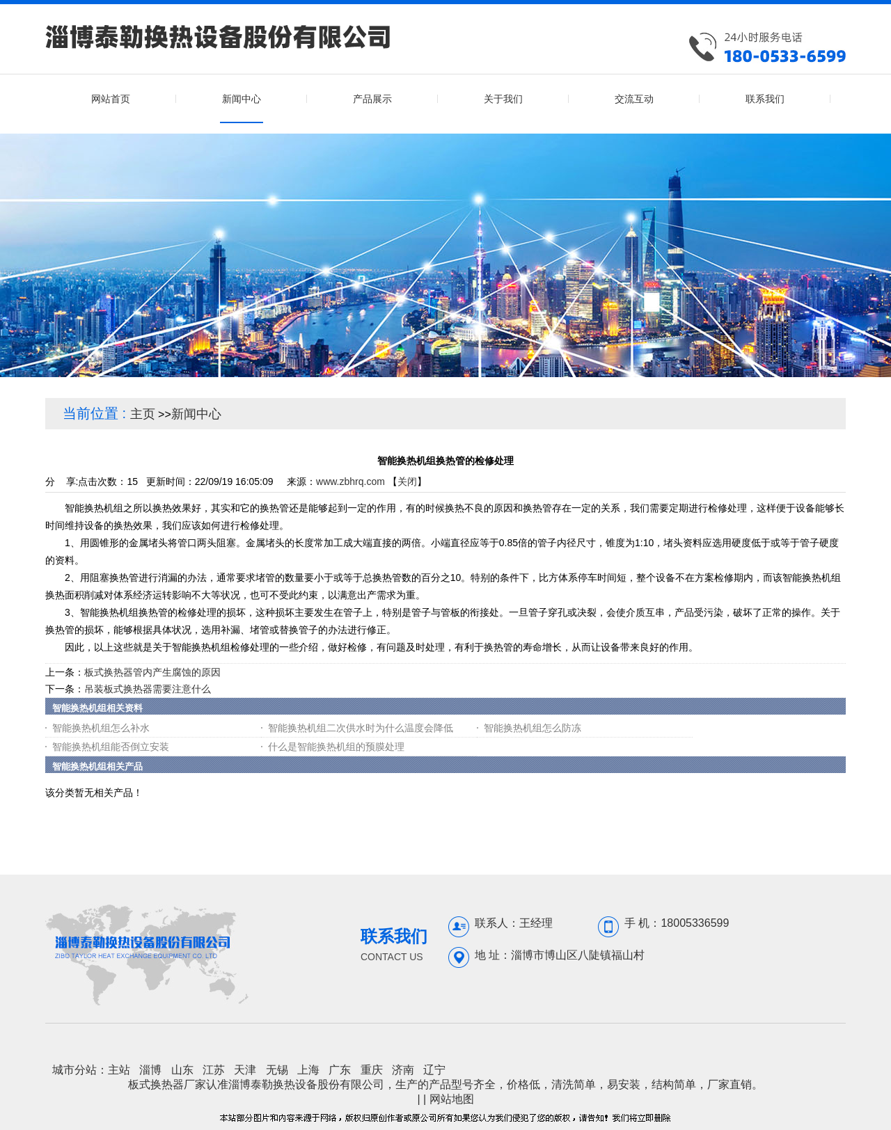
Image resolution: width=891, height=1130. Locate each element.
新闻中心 (196, 414)
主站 (119, 1070)
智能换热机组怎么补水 (101, 727)
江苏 (214, 1070)
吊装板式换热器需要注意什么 (147, 688)
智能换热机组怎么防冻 (532, 727)
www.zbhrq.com (350, 481)
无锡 (277, 1070)
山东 (182, 1070)
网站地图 (451, 1099)
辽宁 (434, 1070)
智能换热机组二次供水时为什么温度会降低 (360, 727)
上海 (308, 1070)
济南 (403, 1070)
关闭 (407, 481)
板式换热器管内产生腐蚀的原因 (152, 672)
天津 (245, 1070)
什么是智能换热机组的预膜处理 (336, 746)
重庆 (372, 1070)
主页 (142, 414)
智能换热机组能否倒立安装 (110, 746)
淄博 (150, 1070)
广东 (340, 1070)
